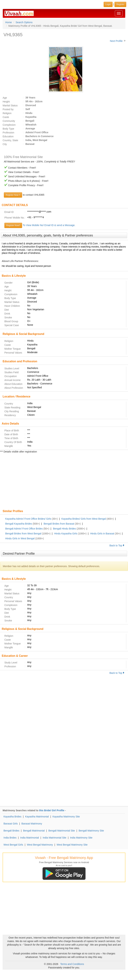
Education (8, 136)
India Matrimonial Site (54, 837)
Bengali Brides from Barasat (59, 523)
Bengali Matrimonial (34, 830)
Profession (8, 132)
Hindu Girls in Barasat (102, 533)
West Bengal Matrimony (40, 844)
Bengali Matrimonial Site (61, 830)
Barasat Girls (11, 823)
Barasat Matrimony (31, 823)
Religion (7, 113)
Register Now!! (13, 225)
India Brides (10, 837)
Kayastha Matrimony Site (66, 816)
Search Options (24, 22)
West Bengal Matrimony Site (72, 844)
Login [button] (108, 4)
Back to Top (116, 545)
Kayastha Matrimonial (37, 816)
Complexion (9, 124)
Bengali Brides (11, 830)
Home (8, 22)
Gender (8, 282)
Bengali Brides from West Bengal (23, 533)
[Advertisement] (64, 481)
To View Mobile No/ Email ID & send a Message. (49, 225)
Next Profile (116, 41)
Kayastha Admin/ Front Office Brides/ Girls (28, 518)
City (5, 144)
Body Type (8, 128)
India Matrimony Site (81, 837)
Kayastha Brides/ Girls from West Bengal (83, 518)
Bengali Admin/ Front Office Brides (24, 528)
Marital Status (10, 105)
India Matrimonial (29, 837)
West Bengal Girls (13, 844)
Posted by (8, 109)
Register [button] (120, 4)
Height (6, 101)
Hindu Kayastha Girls (65, 533)
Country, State (10, 140)
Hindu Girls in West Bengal (20, 538)
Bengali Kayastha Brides (18, 523)
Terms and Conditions (72, 964)
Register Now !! (13, 195)
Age (5, 97)
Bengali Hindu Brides (64, 528)
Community (9, 121)
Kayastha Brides (12, 816)
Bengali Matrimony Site (91, 830)
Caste (6, 117)
